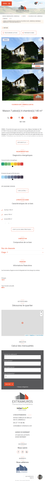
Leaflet (26, 335)
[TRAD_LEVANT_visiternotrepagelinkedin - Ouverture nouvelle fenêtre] (26, 451)
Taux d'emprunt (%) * (9, 373)
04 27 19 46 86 (19, 423)
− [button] (41, 315)
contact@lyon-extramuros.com (22, 426)
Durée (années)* (8, 360)
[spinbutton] (22, 376)
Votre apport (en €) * (9, 367)
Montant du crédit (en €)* (10, 354)
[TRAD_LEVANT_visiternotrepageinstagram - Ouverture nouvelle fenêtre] (22, 451)
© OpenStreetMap (39, 335)
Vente (24, 16)
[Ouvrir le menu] (6, 3)
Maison (5, 18)
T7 (11, 18)
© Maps (32, 335)
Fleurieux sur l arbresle (36, 16)
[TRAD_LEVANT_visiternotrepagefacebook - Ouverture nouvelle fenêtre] (18, 451)
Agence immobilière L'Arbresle (10, 16)
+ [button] (41, 312)
